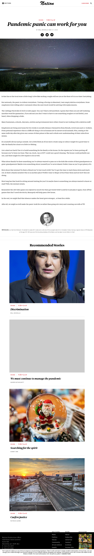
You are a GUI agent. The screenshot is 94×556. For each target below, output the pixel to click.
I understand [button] (66, 554)
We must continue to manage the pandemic (35, 378)
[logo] (47, 4)
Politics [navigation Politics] (54, 537)
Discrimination (19, 309)
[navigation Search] (91, 4)
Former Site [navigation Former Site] (69, 547)
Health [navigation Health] (54, 547)
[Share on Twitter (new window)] (47, 34)
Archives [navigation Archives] (68, 545)
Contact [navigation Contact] (68, 542)
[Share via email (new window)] (52, 34)
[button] (6, 3)
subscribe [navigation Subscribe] (85, 3)
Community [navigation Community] (56, 542)
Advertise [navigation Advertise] (68, 540)
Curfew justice (18, 517)
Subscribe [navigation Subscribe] (68, 537)
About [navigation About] (67, 535)
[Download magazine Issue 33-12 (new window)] (85, 543)
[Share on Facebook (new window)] (42, 34)
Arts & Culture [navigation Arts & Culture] (57, 545)
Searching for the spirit (24, 448)
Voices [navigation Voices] (54, 540)
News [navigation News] (54, 535)
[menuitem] (85, 3)
